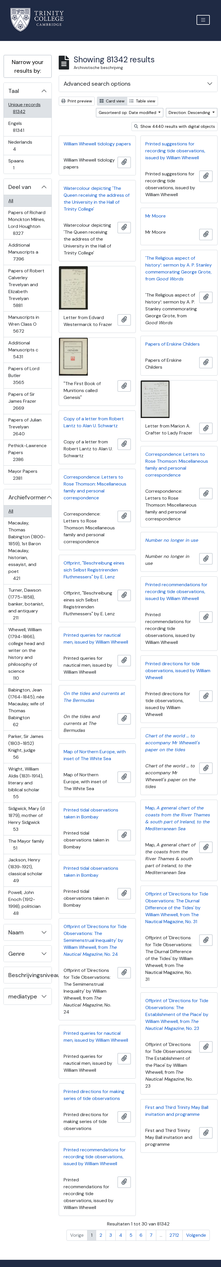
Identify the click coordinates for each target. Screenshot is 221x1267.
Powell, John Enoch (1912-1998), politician (24, 903)
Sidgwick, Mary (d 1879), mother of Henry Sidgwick (26, 819)
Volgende (196, 1235)
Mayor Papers (22, 475)
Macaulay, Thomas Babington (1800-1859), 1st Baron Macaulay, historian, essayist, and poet (26, 550)
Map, (177, 818)
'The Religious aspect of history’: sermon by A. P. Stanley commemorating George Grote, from (178, 268)
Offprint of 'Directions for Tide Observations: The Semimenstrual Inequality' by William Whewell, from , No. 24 (95, 940)
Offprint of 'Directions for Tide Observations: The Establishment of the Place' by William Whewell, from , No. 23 (176, 1014)
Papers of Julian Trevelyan (24, 426)
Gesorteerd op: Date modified (128, 112)
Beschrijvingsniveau (30, 975)
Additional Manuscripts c (23, 349)
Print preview (76, 101)
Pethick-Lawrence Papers (27, 452)
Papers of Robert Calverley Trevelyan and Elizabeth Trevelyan (26, 288)
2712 (174, 1235)
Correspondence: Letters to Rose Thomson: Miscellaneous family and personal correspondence (176, 464)
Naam (16, 932)
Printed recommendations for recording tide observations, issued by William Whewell (176, 591)
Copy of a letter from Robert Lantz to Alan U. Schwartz (94, 422)
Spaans (17, 164)
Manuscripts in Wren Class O (23, 324)
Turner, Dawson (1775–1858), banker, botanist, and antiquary (26, 603)
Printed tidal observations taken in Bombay (91, 813)
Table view (142, 101)
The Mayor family (26, 844)
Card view (112, 101)
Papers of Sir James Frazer (22, 401)
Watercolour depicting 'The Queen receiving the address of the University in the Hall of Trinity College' (96, 198)
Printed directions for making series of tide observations (94, 1094)
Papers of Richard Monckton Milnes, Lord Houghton (26, 223)
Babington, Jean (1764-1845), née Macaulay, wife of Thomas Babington (26, 707)
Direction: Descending (190, 112)
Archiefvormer (27, 497)
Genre (16, 953)
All (10, 201)
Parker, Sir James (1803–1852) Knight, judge (25, 747)
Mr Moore (155, 216)
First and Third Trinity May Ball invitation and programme (176, 1110)
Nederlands (20, 145)
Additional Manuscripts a (23, 252)
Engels (22, 127)
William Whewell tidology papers (97, 144)
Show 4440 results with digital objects (174, 126)
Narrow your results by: (27, 66)
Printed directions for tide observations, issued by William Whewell (177, 671)
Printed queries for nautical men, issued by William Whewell (96, 638)
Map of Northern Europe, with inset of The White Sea (95, 755)
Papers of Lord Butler (23, 375)
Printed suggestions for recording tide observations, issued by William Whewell (175, 151)
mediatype (22, 996)
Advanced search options (97, 83)
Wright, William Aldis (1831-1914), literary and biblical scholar (25, 782)
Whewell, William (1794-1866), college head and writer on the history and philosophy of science (26, 654)
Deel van (19, 187)
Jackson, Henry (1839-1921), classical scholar (25, 870)
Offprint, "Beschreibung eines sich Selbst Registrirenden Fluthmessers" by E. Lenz (94, 570)
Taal (13, 91)
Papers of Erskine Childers (172, 344)
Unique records (24, 108)
